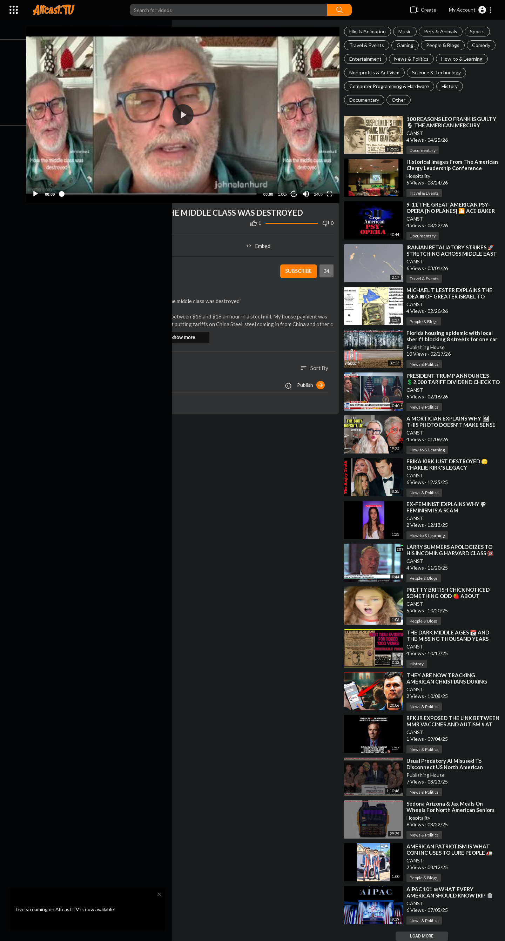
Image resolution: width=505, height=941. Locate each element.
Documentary (366, 100)
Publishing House (428, 347)
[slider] (163, 191)
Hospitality (420, 176)
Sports (479, 31)
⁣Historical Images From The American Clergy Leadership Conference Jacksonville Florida (448, 168)
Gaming (407, 45)
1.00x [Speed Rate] (284, 191)
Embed (261, 243)
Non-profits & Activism (376, 72)
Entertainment (367, 59)
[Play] (42, 190)
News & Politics (413, 59)
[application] (187, 113)
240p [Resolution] (319, 191)
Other (401, 100)
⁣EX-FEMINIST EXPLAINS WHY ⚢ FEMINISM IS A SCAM (448, 507)
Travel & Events (368, 45)
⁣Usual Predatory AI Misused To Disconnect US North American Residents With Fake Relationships (451, 767)
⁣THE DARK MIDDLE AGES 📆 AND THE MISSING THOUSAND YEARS (450, 635)
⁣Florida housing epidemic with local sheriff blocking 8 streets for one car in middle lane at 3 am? (454, 339)
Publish (313, 382)
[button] (470, 10)
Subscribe (300, 268)
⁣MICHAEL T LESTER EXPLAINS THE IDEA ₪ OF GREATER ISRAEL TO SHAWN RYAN (451, 296)
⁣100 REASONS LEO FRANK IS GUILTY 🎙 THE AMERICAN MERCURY (453, 122)
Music (406, 31)
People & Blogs (445, 45)
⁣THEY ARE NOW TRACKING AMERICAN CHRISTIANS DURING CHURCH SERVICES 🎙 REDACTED (450, 681)
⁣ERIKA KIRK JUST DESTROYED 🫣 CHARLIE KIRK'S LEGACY (449, 464)
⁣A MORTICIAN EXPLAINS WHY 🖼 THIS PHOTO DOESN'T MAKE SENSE (453, 421)
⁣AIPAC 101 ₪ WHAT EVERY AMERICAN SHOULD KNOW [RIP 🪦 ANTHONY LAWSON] (452, 895)
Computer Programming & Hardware (391, 86)
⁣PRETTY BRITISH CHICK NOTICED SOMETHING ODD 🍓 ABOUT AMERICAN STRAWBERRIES (450, 595)
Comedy (483, 45)
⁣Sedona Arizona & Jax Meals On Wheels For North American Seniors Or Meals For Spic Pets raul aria (453, 809)
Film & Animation (369, 31)
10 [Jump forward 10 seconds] (295, 191)
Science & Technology (438, 72)
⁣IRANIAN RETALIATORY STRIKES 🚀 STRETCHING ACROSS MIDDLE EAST (454, 250)
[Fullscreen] (331, 190)
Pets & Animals (442, 31)
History (452, 86)
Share (113, 243)
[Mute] (307, 190)
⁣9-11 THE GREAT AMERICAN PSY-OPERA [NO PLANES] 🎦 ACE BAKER (453, 207)
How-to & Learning (464, 59)
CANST (417, 133)
